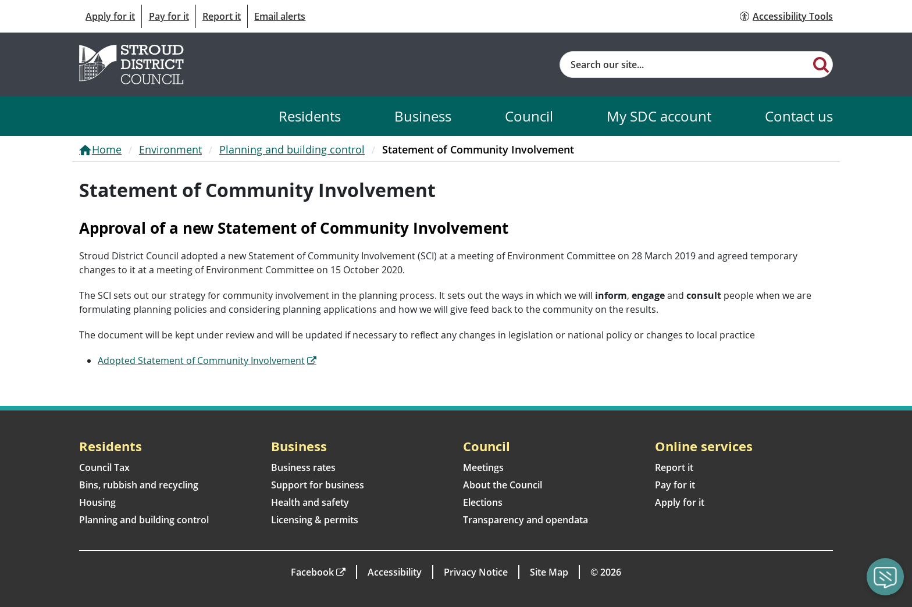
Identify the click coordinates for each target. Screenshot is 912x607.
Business (422, 116)
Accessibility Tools (793, 16)
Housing (97, 502)
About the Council (502, 485)
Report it (221, 16)
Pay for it (169, 16)
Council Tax (104, 467)
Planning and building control (292, 149)
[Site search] (685, 64)
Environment (170, 149)
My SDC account (659, 116)
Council (529, 116)
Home (107, 149)
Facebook (312, 572)
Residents (310, 116)
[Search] (821, 64)
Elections (483, 502)
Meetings (483, 467)
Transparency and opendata (525, 519)
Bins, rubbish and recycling (138, 485)
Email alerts (279, 16)
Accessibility (395, 572)
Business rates (303, 467)
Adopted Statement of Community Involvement (201, 360)
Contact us (799, 116)
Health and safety (310, 502)
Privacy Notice (476, 572)
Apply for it (110, 16)
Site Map (549, 572)
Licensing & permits (314, 519)
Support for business (317, 485)
